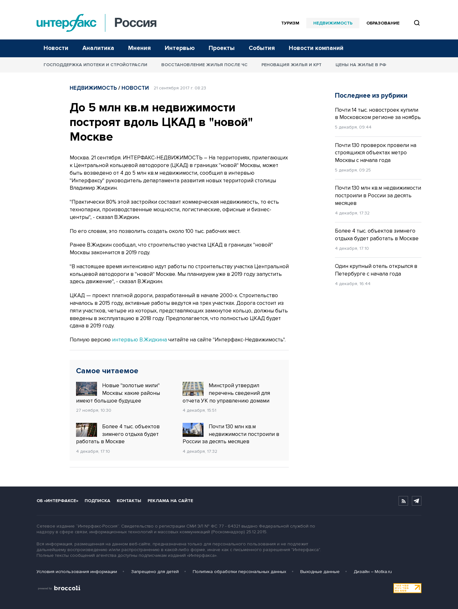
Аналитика (98, 48)
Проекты (222, 48)
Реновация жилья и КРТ (291, 64)
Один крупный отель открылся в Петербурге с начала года (376, 270)
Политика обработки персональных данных (239, 571)
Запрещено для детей (155, 571)
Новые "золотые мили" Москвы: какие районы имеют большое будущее (118, 393)
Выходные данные (320, 571)
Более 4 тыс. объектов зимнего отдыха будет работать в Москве (118, 434)
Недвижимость (332, 23)
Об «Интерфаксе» (57, 500)
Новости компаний (316, 48)
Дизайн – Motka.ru (373, 571)
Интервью (180, 48)
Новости (56, 48)
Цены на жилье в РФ (361, 64)
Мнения (139, 48)
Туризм (290, 23)
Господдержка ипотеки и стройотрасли (95, 64)
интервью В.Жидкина (139, 339)
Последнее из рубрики (371, 96)
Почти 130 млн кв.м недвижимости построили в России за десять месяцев (231, 434)
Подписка (97, 500)
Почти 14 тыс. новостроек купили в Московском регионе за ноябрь (378, 114)
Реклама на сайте (170, 500)
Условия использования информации (77, 571)
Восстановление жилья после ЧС (204, 64)
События (262, 48)
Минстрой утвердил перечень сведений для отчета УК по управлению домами (226, 393)
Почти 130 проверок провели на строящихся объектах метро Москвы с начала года (375, 153)
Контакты (129, 500)
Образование (382, 23)
